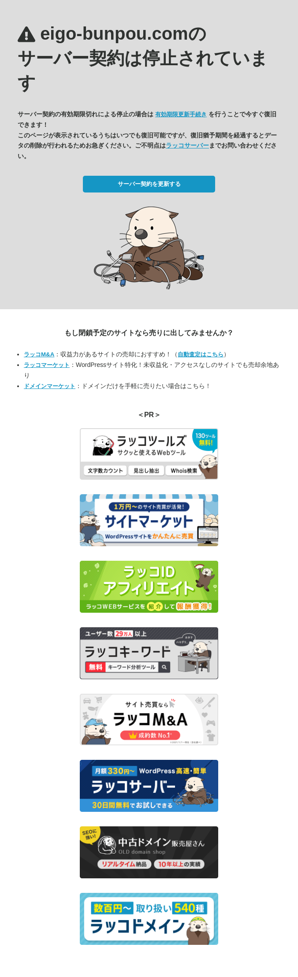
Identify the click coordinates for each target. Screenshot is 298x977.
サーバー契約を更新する (149, 184)
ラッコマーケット (47, 365)
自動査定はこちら (201, 354)
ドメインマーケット (49, 386)
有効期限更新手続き (181, 114)
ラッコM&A (39, 354)
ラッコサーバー (187, 145)
